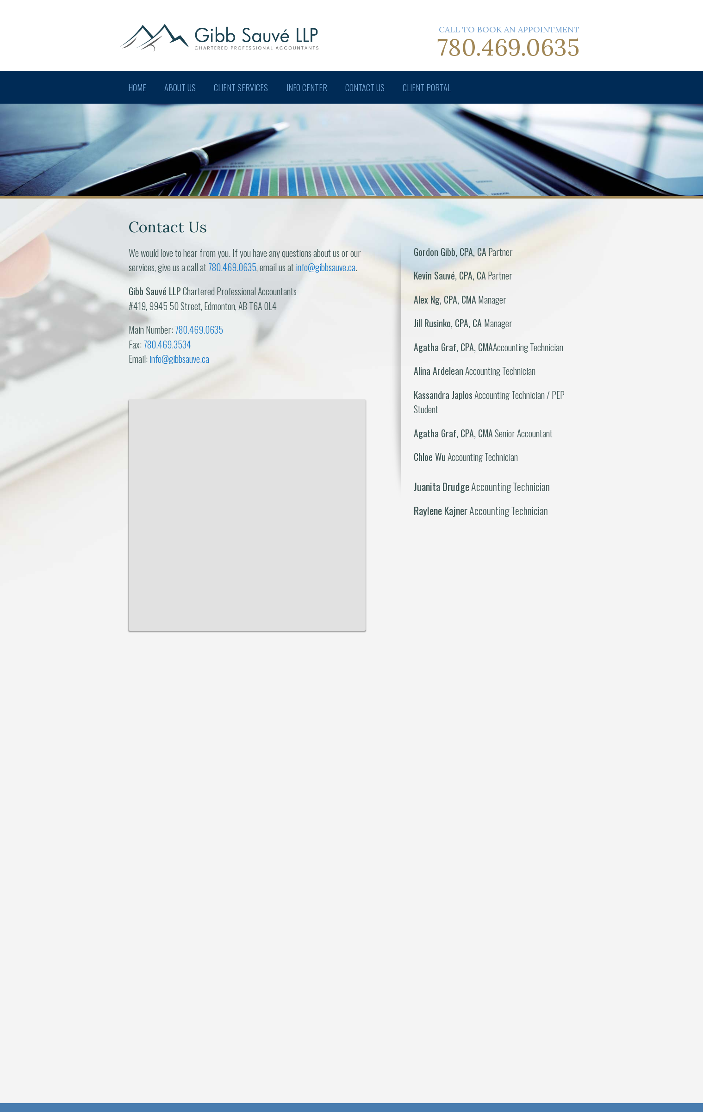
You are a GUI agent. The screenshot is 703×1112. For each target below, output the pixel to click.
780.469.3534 (167, 344)
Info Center (309, 87)
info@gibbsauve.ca (325, 267)
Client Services (243, 87)
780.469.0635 (508, 47)
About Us (181, 87)
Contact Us (368, 87)
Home (138, 87)
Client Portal (431, 87)
